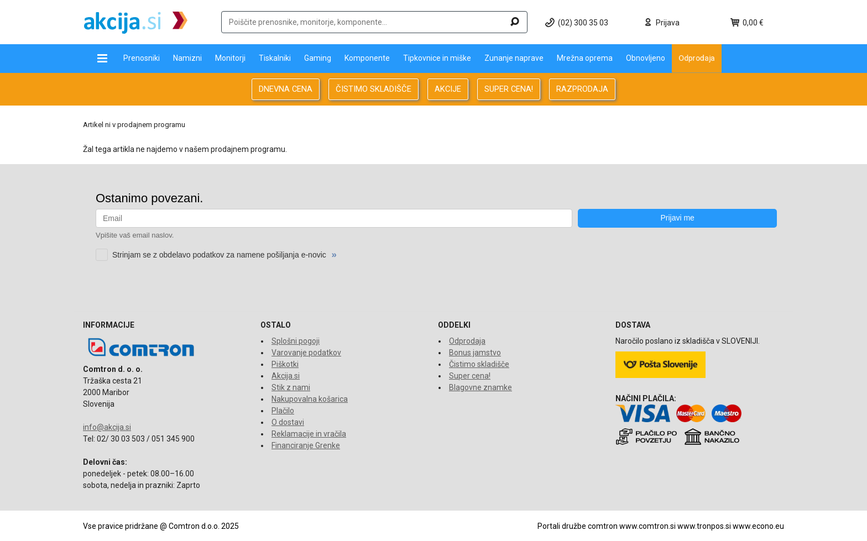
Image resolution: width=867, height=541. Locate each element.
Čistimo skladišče (479, 364)
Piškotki (285, 364)
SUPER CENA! (508, 89)
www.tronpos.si (704, 526)
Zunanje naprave (514, 58)
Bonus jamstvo (475, 352)
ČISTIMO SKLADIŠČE (373, 89)
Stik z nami (290, 387)
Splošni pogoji (295, 341)
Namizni (187, 58)
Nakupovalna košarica (309, 399)
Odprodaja (696, 58)
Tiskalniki (275, 58)
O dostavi (287, 422)
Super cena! (469, 375)
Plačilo (282, 410)
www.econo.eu (758, 526)
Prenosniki (141, 58)
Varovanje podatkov (306, 352)
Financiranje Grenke (305, 445)
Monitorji (230, 58)
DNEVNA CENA (285, 89)
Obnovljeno (645, 58)
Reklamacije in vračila (308, 433)
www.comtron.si (647, 526)
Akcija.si (285, 375)
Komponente (367, 58)
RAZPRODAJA (582, 89)
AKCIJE (448, 89)
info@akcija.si (107, 427)
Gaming (317, 58)
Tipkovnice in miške (437, 58)
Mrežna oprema (585, 58)
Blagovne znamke (480, 387)
